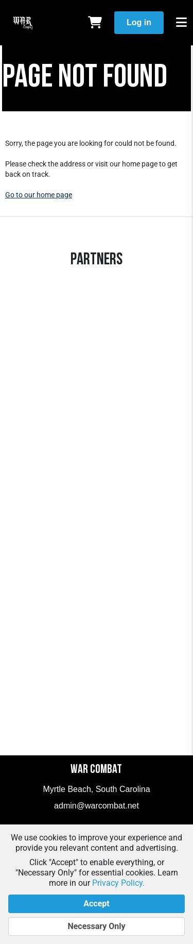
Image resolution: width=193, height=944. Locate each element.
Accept (96, 904)
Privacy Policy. (118, 883)
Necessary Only (96, 926)
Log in (139, 22)
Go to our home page (38, 195)
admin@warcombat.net (96, 805)
